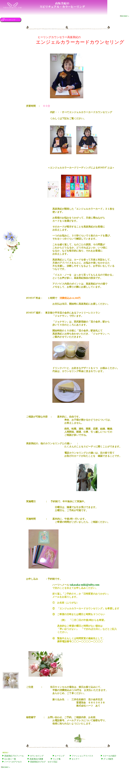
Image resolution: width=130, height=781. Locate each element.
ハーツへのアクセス (13, 762)
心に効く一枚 (10, 759)
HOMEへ (124, 16)
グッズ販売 (108, 759)
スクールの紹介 (108, 756)
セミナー (74, 759)
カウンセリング (36, 756)
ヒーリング (58, 756)
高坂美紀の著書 (36, 759)
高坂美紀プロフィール (14, 756)
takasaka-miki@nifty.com (84, 584)
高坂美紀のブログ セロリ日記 (43, 762)
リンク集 (57, 759)
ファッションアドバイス (82, 756)
